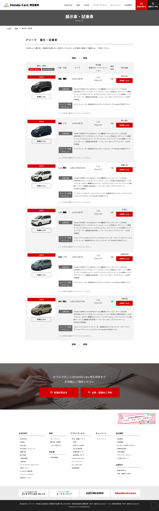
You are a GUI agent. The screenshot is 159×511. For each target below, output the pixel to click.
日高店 (22, 442)
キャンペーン (101, 439)
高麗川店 (23, 452)
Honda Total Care (78, 458)
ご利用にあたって (123, 458)
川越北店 (23, 461)
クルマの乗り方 (55, 445)
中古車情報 (54, 457)
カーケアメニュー (78, 461)
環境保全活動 (121, 448)
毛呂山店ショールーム (27, 448)
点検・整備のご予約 (124, 474)
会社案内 (120, 439)
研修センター (24, 468)
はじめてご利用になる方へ (126, 445)
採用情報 (120, 442)
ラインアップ (54, 439)
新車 (16, 28)
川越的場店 (23, 458)
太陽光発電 (121, 452)
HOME (9, 28)
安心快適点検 (77, 448)
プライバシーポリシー (124, 455)
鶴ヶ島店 (23, 455)
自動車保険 (75, 468)
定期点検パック (78, 452)
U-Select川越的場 (26, 471)
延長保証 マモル (78, 455)
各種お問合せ (121, 470)
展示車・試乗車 (55, 442)
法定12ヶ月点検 (78, 445)
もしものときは (77, 465)
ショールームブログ (26, 474)
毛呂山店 (23, 445)
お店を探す (23, 439)
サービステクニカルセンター (29, 465)
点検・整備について (78, 439)
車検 (74, 442)
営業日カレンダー (26, 478)
